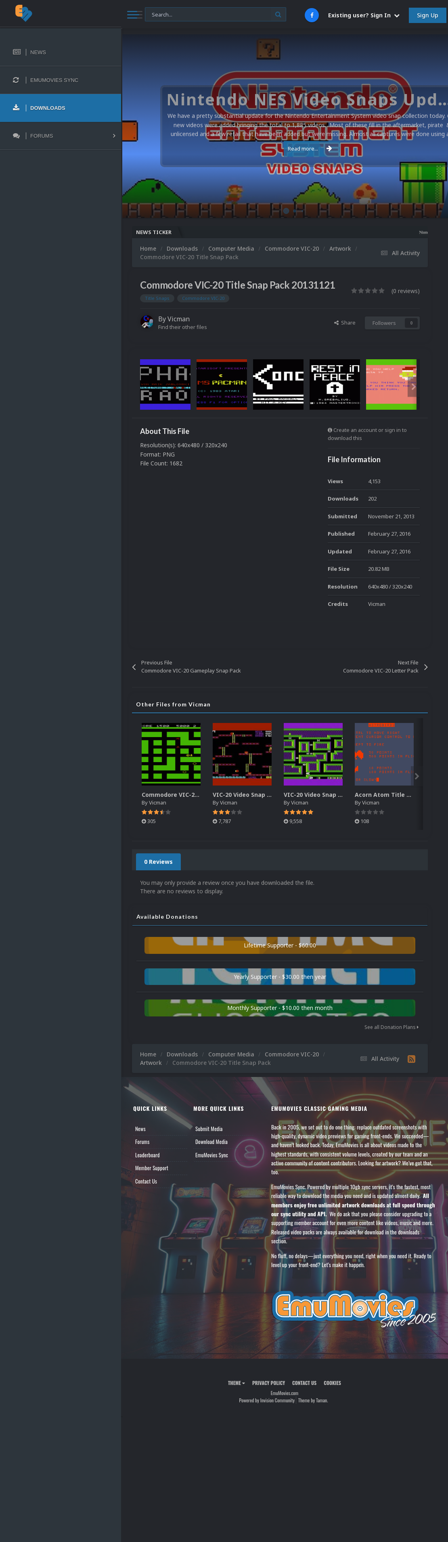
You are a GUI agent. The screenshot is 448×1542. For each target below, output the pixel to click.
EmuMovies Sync (211, 1155)
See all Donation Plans (391, 1027)
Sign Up (427, 15)
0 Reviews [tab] (158, 861)
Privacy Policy (268, 1382)
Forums (142, 1142)
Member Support (151, 1168)
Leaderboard (147, 1155)
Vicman (178, 318)
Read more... (283, 148)
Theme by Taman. (313, 1400)
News (140, 1129)
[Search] (215, 15)
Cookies (332, 1382)
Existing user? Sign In (364, 15)
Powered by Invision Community (267, 1400)
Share (345, 322)
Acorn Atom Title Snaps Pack (397, 794)
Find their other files (182, 327)
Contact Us (146, 1181)
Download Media (211, 1142)
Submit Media (209, 1129)
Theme (236, 1382)
